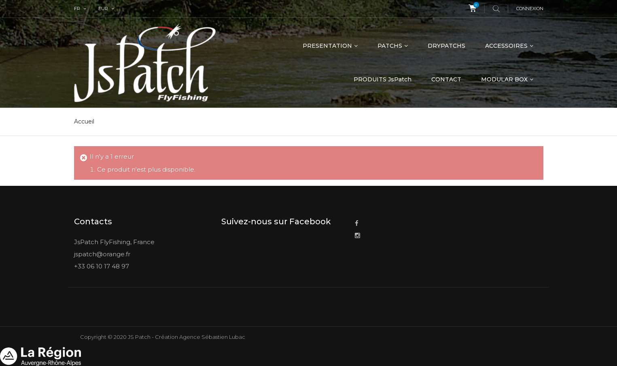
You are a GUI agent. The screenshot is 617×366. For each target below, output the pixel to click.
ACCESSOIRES (506, 45)
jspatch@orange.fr (102, 254)
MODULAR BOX (504, 79)
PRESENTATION (327, 45)
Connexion (529, 8)
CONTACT (446, 79)
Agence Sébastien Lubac (212, 337)
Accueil (84, 121)
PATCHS (389, 45)
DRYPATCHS (446, 45)
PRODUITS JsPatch (382, 79)
